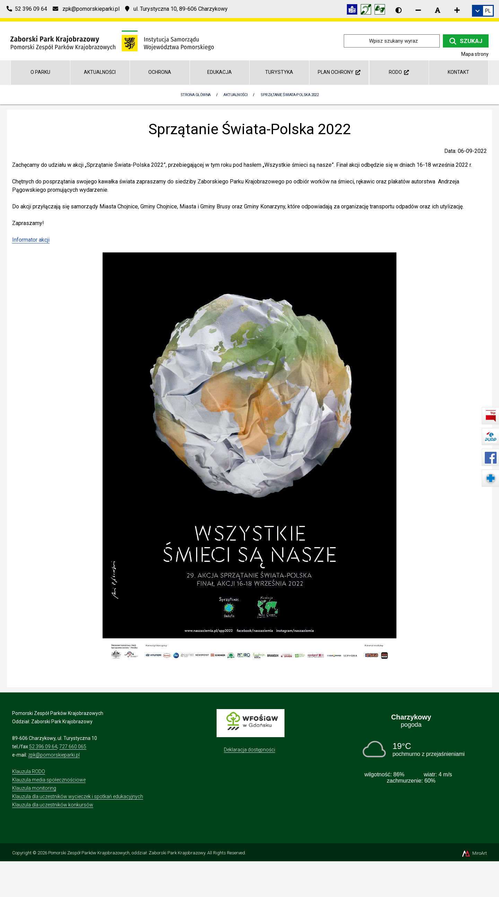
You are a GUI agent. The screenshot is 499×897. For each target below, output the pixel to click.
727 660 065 (72, 746)
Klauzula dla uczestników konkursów (52, 805)
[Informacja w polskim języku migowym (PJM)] (368, 10)
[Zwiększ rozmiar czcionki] (457, 10)
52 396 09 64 (43, 746)
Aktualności (100, 72)
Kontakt (458, 72)
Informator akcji (31, 239)
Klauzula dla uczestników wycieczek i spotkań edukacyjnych (77, 796)
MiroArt (474, 853)
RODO (399, 72)
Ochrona (159, 72)
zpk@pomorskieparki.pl (54, 755)
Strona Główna (196, 95)
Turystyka (279, 72)
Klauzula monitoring (34, 788)
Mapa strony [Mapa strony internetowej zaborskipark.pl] (475, 54)
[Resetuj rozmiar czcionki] (437, 10)
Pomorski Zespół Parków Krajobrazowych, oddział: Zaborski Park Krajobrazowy (126, 852)
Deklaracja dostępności (249, 749)
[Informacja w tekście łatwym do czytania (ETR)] (354, 10)
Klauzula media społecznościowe (49, 780)
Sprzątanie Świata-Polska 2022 (289, 95)
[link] (483, 11)
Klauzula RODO (28, 771)
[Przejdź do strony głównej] (112, 40)
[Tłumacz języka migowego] (381, 10)
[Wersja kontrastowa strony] (398, 10)
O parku (40, 72)
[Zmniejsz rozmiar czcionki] (418, 10)
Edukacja (219, 72)
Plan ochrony (339, 72)
